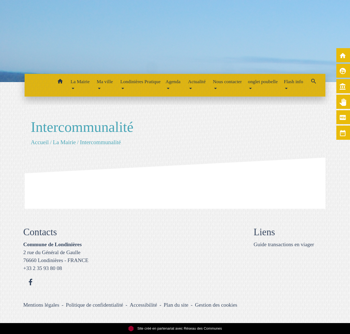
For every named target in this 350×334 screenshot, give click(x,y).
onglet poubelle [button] (263, 81)
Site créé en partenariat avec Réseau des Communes (175, 328)
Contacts (40, 232)
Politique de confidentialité (94, 305)
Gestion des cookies (216, 305)
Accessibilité (143, 305)
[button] (60, 82)
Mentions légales (41, 305)
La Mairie (64, 142)
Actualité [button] (196, 81)
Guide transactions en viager (284, 244)
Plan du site (176, 305)
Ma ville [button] (105, 81)
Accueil (40, 142)
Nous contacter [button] (227, 81)
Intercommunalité (100, 142)
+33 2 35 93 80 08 (42, 268)
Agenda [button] (172, 81)
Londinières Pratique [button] (140, 81)
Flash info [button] (293, 81)
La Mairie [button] (80, 81)
